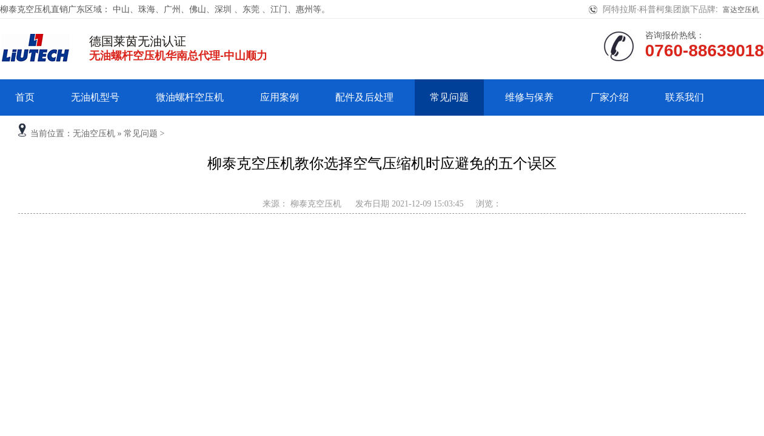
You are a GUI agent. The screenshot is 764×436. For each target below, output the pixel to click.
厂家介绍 (609, 97)
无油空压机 (94, 133)
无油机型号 (95, 97)
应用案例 (279, 97)
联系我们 (684, 97)
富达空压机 (741, 9)
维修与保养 (529, 97)
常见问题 (449, 97)
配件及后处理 (364, 97)
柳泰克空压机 (314, 203)
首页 (25, 97)
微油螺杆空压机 (190, 97)
